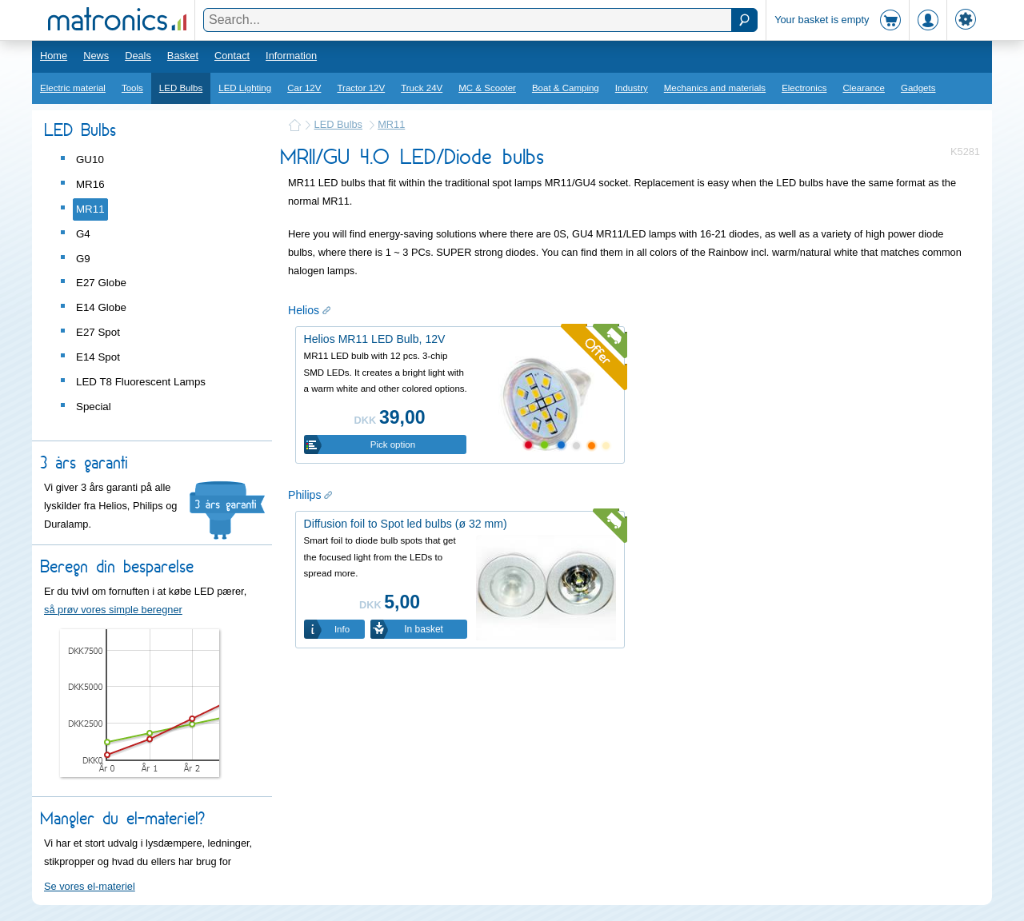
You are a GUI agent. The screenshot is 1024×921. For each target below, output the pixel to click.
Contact (232, 56)
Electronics (804, 88)
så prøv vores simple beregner (113, 610)
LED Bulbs (180, 88)
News (96, 56)
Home (53, 56)
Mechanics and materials (715, 88)
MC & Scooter (487, 88)
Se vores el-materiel (89, 886)
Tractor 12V (361, 88)
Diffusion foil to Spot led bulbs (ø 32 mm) (405, 523)
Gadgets (918, 88)
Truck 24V (421, 88)
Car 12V (304, 88)
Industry (631, 88)
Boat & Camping (565, 88)
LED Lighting (244, 88)
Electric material (73, 88)
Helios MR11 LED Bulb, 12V (375, 339)
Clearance (863, 88)
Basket (182, 56)
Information (291, 56)
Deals (138, 56)
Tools (132, 88)
